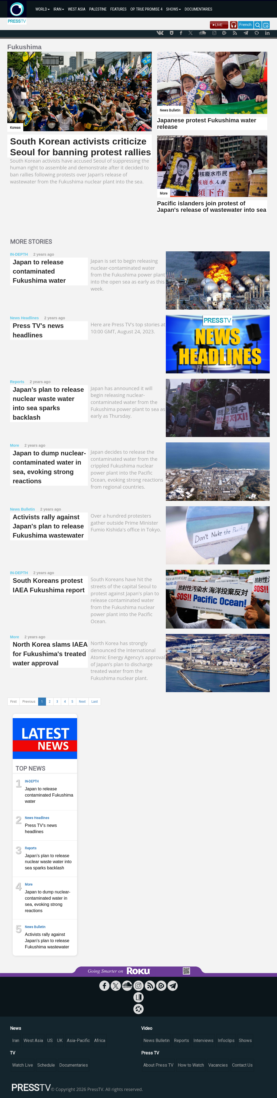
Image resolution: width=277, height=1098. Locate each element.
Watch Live (22, 1065)
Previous (28, 701)
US (50, 1040)
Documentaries (73, 1065)
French (245, 24)
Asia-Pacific (78, 1040)
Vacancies (218, 1065)
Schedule (46, 1065)
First (13, 701)
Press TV (150, 1053)
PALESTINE (98, 9)
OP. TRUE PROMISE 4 (146, 9)
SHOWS (173, 9)
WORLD (42, 9)
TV (12, 1053)
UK (59, 1040)
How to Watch (191, 1065)
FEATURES (118, 9)
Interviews (203, 1040)
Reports (181, 1040)
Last (94, 701)
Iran (15, 1040)
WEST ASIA (76, 9)
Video (146, 1028)
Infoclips (226, 1040)
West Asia (33, 1040)
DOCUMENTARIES (198, 9)
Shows (245, 1040)
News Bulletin (156, 1040)
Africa (99, 1040)
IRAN (59, 9)
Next (82, 701)
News (15, 1028)
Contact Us (242, 1065)
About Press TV (158, 1065)
